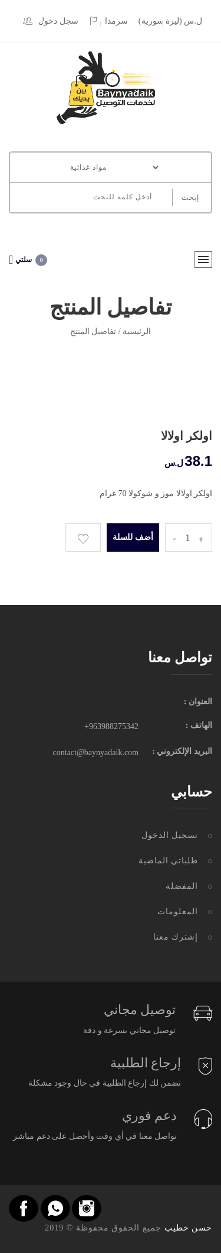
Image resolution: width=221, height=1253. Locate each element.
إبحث (190, 197)
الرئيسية (137, 331)
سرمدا (108, 21)
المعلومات (177, 911)
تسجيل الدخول (170, 835)
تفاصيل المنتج (93, 331)
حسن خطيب (188, 1227)
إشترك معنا (176, 937)
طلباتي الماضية (168, 860)
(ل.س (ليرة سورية (170, 21)
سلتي (28, 259)
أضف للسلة (133, 537)
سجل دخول (50, 21)
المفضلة (182, 886)
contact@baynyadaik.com (95, 752)
